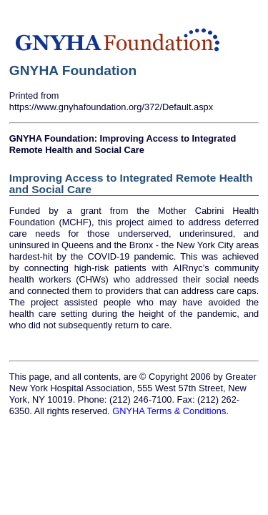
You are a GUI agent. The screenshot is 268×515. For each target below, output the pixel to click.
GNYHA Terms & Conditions (169, 411)
